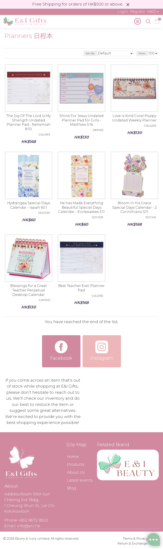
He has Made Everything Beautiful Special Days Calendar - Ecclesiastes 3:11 (81, 207)
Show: (142, 53)
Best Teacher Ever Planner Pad (81, 288)
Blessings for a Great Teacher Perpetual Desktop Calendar (28, 290)
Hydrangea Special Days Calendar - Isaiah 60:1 (28, 205)
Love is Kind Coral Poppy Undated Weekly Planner (134, 118)
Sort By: (90, 53)
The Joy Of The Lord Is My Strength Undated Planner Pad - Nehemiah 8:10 (28, 122)
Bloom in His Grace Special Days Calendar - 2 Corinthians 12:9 (134, 207)
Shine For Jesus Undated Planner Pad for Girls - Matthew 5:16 (81, 120)
